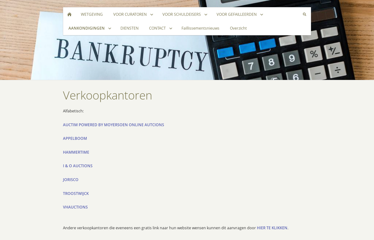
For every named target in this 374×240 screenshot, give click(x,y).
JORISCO (70, 179)
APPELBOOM (75, 138)
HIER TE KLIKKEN (272, 227)
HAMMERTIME (76, 152)
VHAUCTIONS (75, 207)
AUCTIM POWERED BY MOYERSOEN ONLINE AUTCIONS (113, 124)
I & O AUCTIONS (78, 165)
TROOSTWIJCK (76, 193)
